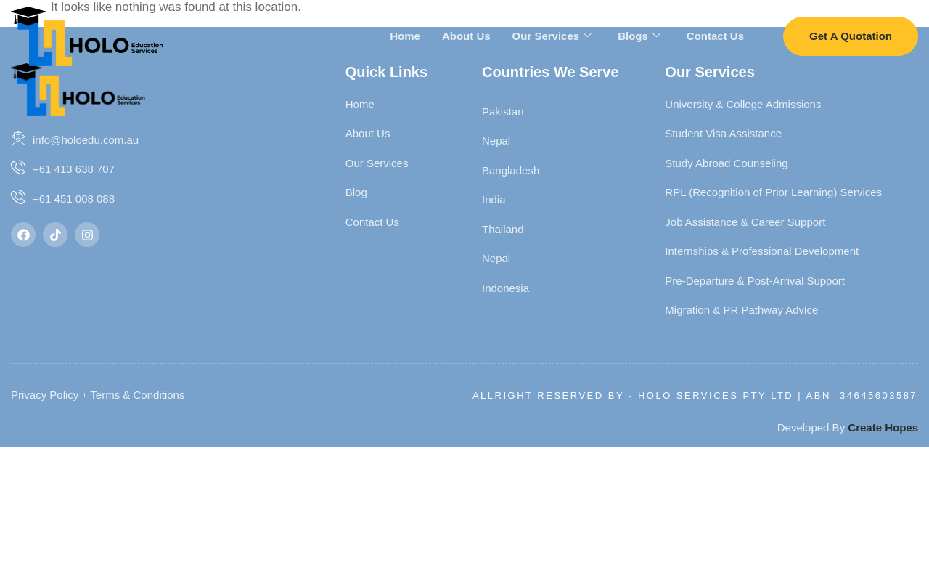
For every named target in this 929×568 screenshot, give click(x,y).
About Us (466, 35)
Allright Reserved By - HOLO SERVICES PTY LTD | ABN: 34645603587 (694, 395)
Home (405, 35)
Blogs (639, 35)
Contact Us (715, 35)
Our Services (552, 35)
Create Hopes (883, 427)
